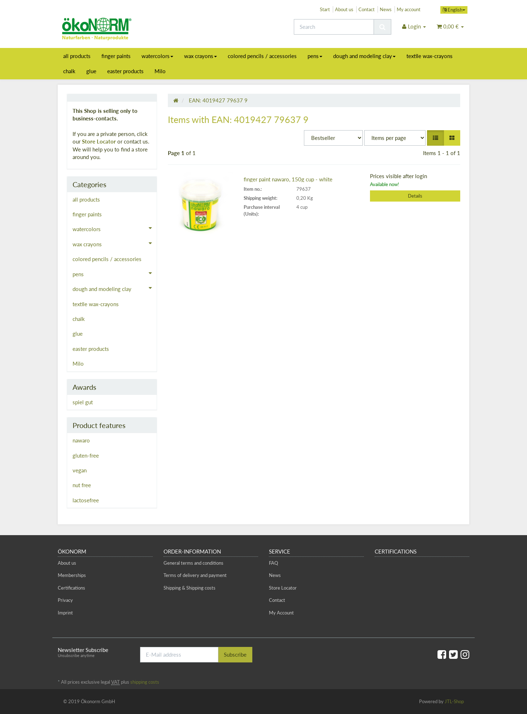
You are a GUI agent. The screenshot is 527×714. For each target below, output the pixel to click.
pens (315, 56)
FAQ (273, 563)
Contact (366, 9)
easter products (125, 71)
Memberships (72, 575)
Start (325, 9)
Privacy (65, 600)
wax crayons (200, 56)
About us (344, 9)
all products (77, 56)
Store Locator (99, 141)
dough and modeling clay (364, 56)
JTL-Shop (454, 701)
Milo (160, 71)
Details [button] (415, 196)
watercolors (157, 56)
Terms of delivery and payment (195, 575)
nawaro (81, 440)
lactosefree (86, 500)
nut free (82, 485)
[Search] (334, 27)
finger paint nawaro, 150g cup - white (288, 179)
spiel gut (83, 402)
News (386, 9)
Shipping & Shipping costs (189, 588)
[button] (435, 138)
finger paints (116, 56)
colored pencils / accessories (262, 56)
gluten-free (86, 455)
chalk (69, 71)
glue (91, 71)
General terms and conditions (193, 563)
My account (409, 9)
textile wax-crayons (429, 56)
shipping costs (144, 682)
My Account (281, 613)
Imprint (65, 613)
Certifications (71, 588)
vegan (80, 470)
